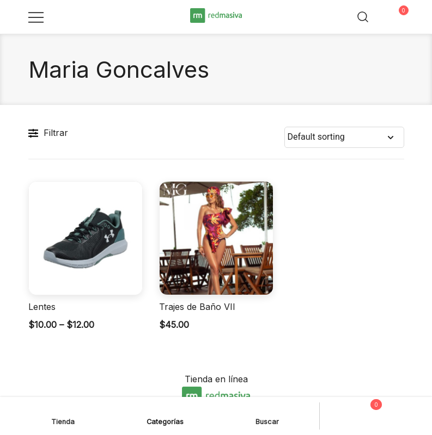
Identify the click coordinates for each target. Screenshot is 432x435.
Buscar (267, 414)
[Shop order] (344, 137)
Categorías (165, 414)
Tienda (63, 414)
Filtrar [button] (48, 133)
